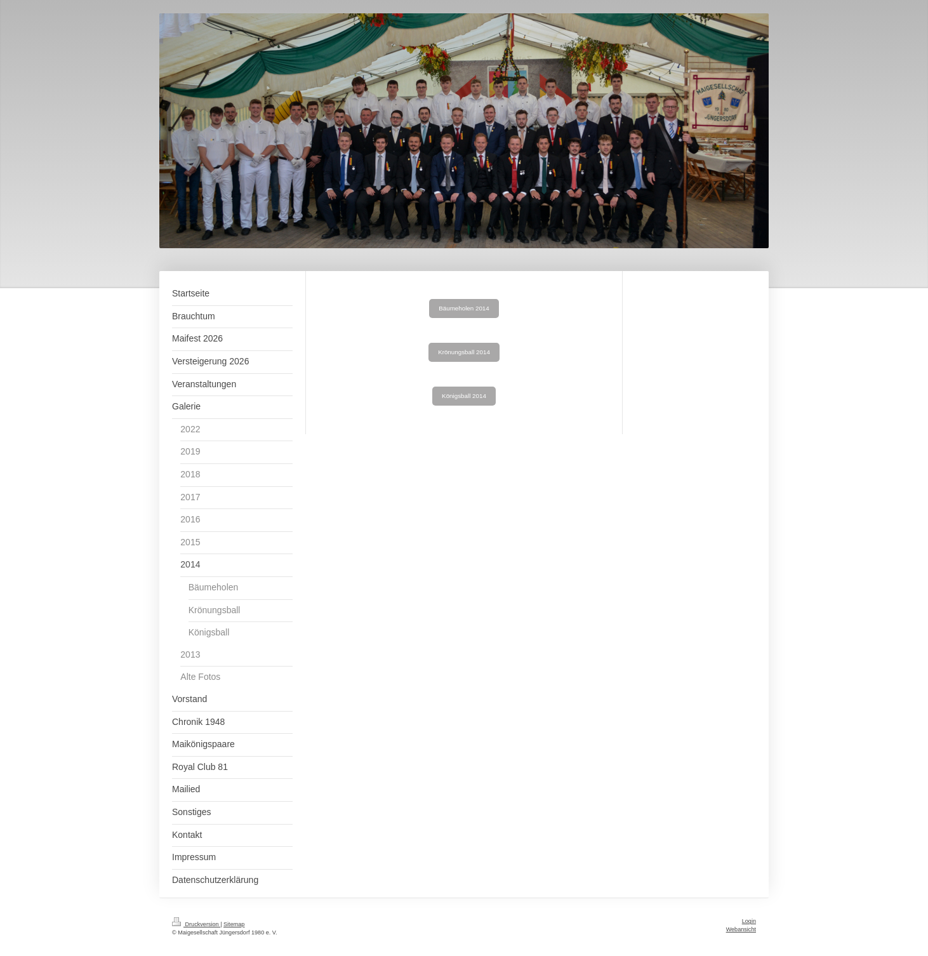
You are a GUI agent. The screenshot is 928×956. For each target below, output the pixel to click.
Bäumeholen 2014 (464, 308)
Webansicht (741, 929)
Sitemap (233, 924)
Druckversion (196, 924)
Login (749, 921)
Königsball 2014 (464, 395)
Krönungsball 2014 (464, 352)
